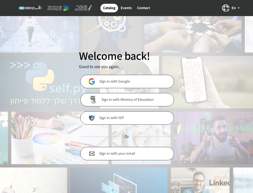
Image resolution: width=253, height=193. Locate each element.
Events (126, 7)
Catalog (109, 7)
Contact (143, 7)
